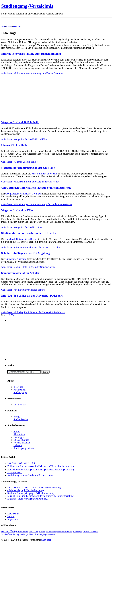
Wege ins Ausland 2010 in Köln (20, 122)
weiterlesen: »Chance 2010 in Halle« (19, 161)
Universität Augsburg (15, 259)
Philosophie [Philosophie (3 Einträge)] (50, 531)
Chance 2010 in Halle (14, 145)
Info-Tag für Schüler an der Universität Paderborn (32, 295)
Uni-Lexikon (20, 404)
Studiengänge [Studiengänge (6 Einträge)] (41, 534)
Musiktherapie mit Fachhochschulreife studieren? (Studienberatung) (40, 496)
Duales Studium (21, 440)
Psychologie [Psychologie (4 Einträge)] (77, 531)
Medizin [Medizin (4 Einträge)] (42, 531)
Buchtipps (18, 437)
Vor (13, 315)
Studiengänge (20, 392)
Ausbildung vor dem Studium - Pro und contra (30, 475)
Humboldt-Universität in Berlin (20, 239)
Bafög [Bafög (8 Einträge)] (13, 531)
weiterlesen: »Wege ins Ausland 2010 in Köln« (24, 139)
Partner (10, 516)
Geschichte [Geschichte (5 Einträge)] (33, 531)
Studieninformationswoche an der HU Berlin (28, 233)
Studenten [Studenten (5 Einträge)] (93, 531)
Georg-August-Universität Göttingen (23, 193)
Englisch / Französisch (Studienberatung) (27, 498)
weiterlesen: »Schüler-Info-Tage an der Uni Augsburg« (28, 267)
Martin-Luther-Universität (44, 173)
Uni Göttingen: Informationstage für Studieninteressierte (36, 187)
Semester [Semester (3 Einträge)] (86, 531)
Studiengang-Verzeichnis (27, 6)
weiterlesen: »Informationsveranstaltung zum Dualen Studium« (32, 73)
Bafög (16, 416)
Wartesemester (14, 472)
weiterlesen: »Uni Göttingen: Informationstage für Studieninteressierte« (36, 204)
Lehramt (18, 445)
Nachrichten (19, 389)
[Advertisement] (27, 96)
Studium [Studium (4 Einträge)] (51, 534)
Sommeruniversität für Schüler (20, 273)
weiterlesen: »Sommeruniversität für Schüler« (24, 289)
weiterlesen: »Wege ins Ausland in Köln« (21, 227)
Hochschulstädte (22, 442)
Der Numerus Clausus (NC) (21, 463)
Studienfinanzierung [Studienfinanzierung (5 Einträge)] (10, 534)
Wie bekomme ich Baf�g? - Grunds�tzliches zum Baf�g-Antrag (40, 469)
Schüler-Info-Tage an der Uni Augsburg (25, 253)
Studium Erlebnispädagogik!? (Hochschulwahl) (30, 493)
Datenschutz (13, 513)
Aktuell (9, 26)
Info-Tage (16, 26)
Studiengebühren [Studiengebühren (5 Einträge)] (26, 534)
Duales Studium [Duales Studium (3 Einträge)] (23, 531)
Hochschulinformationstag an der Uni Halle (28, 167)
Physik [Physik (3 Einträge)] (56, 531)
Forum (17, 431)
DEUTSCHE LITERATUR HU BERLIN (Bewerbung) (34, 487)
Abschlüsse (19, 434)
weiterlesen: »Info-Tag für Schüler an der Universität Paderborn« (33, 312)
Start (3, 26)
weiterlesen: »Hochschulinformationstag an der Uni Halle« (30, 181)
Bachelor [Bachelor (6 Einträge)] (5, 531)
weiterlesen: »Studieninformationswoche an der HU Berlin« (30, 247)
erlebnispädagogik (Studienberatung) (25, 490)
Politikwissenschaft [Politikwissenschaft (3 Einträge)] (65, 531)
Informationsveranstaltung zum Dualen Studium (31, 53)
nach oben (46, 539)
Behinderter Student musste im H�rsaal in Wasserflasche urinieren (40, 466)
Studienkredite (21, 419)
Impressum (12, 519)
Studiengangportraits (24, 448)
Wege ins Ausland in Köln (17, 210)
